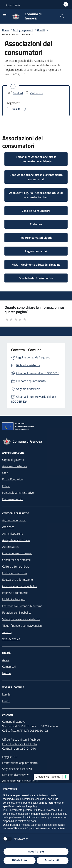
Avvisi (5, 660)
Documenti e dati (12, 499)
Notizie (6, 673)
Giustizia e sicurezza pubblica (19, 586)
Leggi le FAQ (10, 756)
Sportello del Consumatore (36, 278)
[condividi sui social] (15, 93)
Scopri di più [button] (36, 851)
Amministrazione (12, 533)
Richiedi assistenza (28, 365)
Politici (6, 486)
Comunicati (9, 666)
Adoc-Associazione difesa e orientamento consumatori (36, 176)
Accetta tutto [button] (53, 860)
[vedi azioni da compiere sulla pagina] (33, 93)
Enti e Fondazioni (12, 479)
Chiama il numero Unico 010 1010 (37, 373)
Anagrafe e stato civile (16, 540)
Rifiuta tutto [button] (19, 860)
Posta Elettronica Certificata (19, 744)
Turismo (6, 632)
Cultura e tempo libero (15, 566)
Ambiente (8, 527)
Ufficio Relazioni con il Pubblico (21, 739)
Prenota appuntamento (31, 381)
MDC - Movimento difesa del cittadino (36, 264)
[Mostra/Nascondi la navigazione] (4, 15)
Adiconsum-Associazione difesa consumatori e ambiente (36, 159)
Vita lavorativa (11, 639)
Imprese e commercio (15, 592)
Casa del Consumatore (36, 210)
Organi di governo (13, 459)
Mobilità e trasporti (13, 599)
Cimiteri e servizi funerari (17, 553)
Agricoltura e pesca (14, 520)
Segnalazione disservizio (17, 768)
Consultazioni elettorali (16, 559)
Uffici (5, 472)
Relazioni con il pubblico (16, 612)
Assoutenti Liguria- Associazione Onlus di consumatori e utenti (36, 194)
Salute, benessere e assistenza (21, 619)
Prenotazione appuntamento (20, 762)
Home (5, 30)
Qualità (41, 30)
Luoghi (6, 694)
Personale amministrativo (18, 492)
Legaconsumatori (36, 251)
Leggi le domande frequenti (33, 357)
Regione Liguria (13, 5)
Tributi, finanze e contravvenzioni (22, 625)
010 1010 (30, 748)
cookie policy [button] (29, 806)
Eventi (6, 701)
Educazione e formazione (17, 579)
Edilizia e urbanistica (14, 573)
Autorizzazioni (10, 546)
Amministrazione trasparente (20, 780)
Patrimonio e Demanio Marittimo (22, 606)
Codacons (36, 224)
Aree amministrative (14, 466)
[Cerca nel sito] (62, 16)
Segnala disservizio (28, 388)
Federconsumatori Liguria (36, 237)
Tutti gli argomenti (23, 30)
